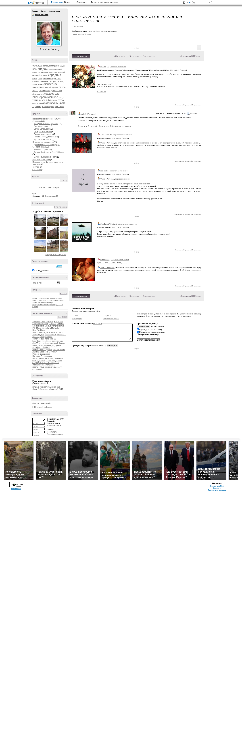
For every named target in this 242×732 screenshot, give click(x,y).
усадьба (46, 100)
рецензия (40, 94)
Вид (188, 3)
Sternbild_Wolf (38, 334)
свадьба (49, 93)
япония (59, 106)
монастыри (50, 84)
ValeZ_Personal (88, 114)
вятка (41, 72)
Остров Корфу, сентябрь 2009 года (49, 152)
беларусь (37, 65)
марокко (41, 84)
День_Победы (38, 389)
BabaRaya (104, 259)
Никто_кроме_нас (40, 358)
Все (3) (64, 180)
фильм (54, 100)
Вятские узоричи (41, 126)
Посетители (52, 432)
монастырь (39, 87)
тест (34, 194)
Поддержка (184, 2)
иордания (54, 75)
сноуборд (53, 304)
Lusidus (48, 326)
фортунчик (37, 369)
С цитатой (187, 105)
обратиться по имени (116, 67)
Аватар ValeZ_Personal (48, 33)
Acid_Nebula (106, 135)
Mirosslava (46, 328)
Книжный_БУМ (56, 389)
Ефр (48, 347)
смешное (52, 97)
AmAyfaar (36, 321)
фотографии (50, 103)
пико (35, 90)
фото (61, 100)
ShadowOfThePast (108, 224)
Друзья (43, 11)
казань (34, 78)
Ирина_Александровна (42, 350)
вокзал (34, 72)
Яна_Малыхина (47, 365)
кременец (35, 81)
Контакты (217, 488)
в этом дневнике (41, 271)
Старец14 (36, 363)
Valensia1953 (50, 334)
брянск (56, 66)
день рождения (50, 72)
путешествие (56, 91)
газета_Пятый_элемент (42, 367)
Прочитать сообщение (81, 34)
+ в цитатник (77, 26)
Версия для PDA (217, 486)
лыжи (34, 84)
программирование (40, 304)
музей (48, 87)
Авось (96, 2)
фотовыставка (37, 103)
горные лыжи (43, 298)
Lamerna (60, 324)
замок (44, 75)
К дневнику (134, 56)
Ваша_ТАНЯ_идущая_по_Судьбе (46, 345)
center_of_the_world (40, 339)
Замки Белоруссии (42, 129)
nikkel (60, 341)
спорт (60, 304)
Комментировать (81, 56)
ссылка (183, 70)
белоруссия (48, 66)
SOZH (60, 332)
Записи (35, 11)
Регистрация (58, 2)
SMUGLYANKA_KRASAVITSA (44, 332)
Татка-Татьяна (47, 363)
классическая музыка (54, 300)
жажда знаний (38, 300)
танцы (61, 97)
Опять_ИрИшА (38, 360)
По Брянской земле (42, 131)
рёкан (34, 94)
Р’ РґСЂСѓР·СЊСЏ (51, 49)
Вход (68, 2)
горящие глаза (56, 298)
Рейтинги (83, 2)
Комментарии (54, 11)
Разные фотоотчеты (41, 159)
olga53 (35, 343)
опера (62, 87)
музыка (55, 87)
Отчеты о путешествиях (42, 142)
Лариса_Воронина (40, 352)
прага (48, 91)
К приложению (60, 207)
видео (42, 68)
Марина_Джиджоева (41, 354)
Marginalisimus (57, 326)
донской (61, 72)
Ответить (179, 105)
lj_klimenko (37, 407)
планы (42, 90)
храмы (36, 106)
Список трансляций (41, 403)
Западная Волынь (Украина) (46, 124)
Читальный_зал (53, 387)
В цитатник (196, 105)
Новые (198, 56)
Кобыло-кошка (59, 350)
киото (40, 78)
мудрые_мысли (39, 387)
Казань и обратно (41, 149)
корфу (52, 78)
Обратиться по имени (120, 126)
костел (58, 78)
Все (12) (63, 293)
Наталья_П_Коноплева (42, 356)
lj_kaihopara (47, 407)
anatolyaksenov (46, 337)
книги (46, 78)
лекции (52, 81)
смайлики (97, 323)
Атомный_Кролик (57, 343)
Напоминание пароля (111, 319)
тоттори (36, 100)
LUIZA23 (52, 324)
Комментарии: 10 (51, 196)
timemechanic (44, 343)
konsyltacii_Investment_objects (45, 341)
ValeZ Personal (33, 15)
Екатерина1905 (39, 347)
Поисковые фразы (55, 434)
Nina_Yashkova (38, 330)
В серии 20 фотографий (56, 255)
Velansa (35, 337)
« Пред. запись (120, 56)
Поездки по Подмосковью (45, 137)
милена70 (57, 367)
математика (43, 302)
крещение (44, 81)
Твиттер (35, 167)
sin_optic (104, 171)
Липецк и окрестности (43, 134)
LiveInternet (36, 2)
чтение (45, 107)
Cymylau (49, 321)
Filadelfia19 (37, 324)
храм (62, 103)
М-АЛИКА (53, 352)
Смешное (36, 170)
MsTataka (55, 328)
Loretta (41, 326)
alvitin (103, 67)
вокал (34, 298)
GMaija (45, 324)
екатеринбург (37, 75)
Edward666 (58, 321)
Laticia (35, 326)
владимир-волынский (54, 69)
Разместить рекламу (217, 490)
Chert (43, 321)
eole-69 (53, 339)
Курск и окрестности (42, 139)
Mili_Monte (36, 328)
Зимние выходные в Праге (45, 157)
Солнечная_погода (54, 360)
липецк (61, 81)
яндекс (51, 107)
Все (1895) (62, 317)
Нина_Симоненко (55, 358)
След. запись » (149, 56)
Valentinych (61, 334)
